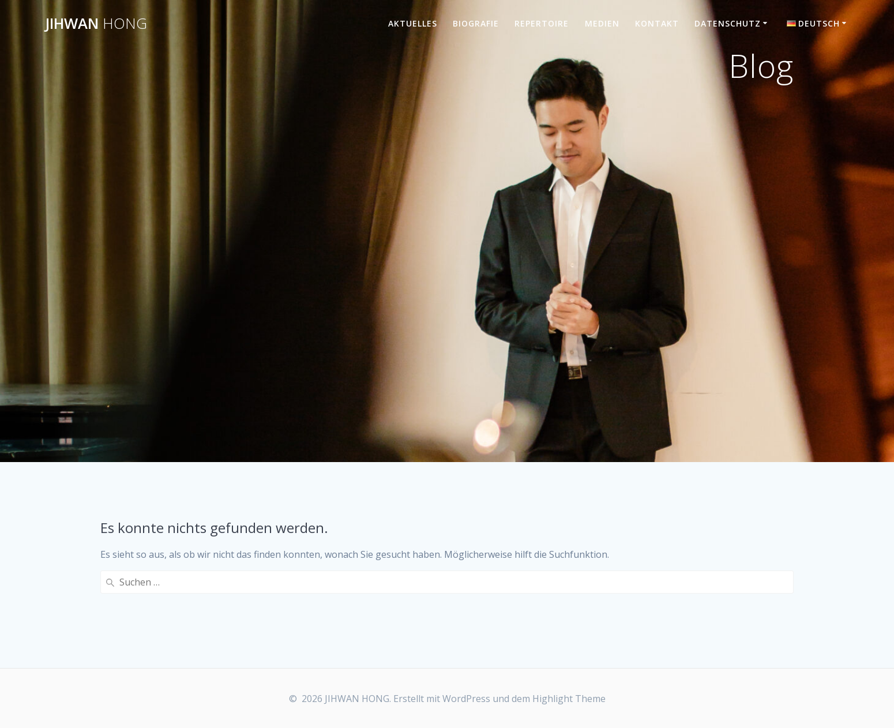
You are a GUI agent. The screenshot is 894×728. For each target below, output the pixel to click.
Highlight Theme (569, 698)
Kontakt (657, 23)
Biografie (476, 23)
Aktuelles (412, 23)
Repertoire (541, 23)
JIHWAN (96, 23)
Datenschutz (727, 23)
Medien (602, 23)
